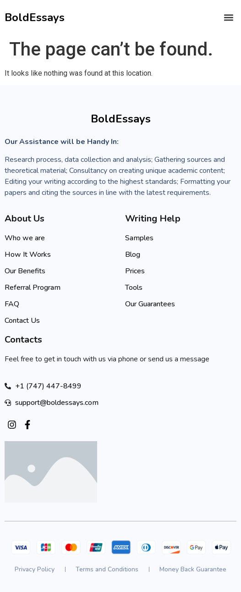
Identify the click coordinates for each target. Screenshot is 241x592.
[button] (228, 17)
